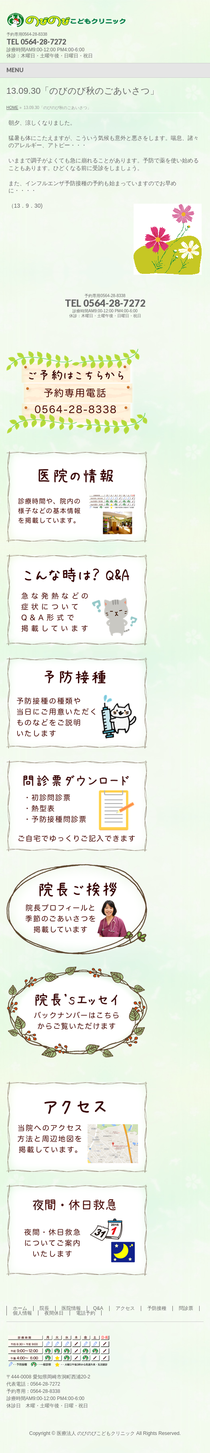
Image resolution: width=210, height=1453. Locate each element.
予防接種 (156, 1308)
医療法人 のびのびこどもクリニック (96, 1433)
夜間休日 (54, 1313)
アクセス (125, 1308)
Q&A (98, 1308)
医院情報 (71, 1308)
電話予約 (85, 1313)
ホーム (20, 1308)
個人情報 (22, 1313)
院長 (44, 1308)
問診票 (186, 1308)
